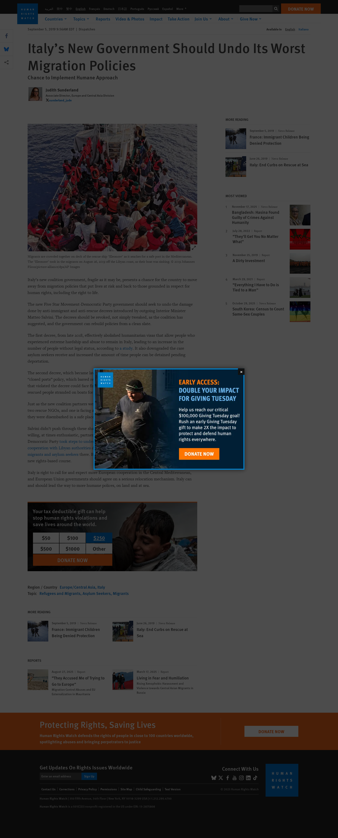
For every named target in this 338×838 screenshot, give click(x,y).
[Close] (241, 371)
